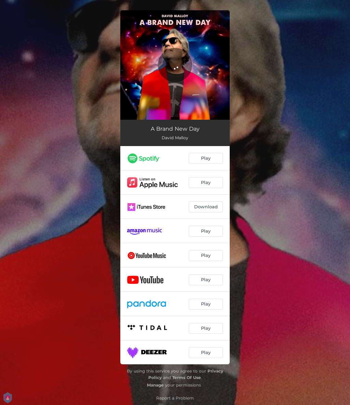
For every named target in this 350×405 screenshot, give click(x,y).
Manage (155, 385)
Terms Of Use (186, 377)
